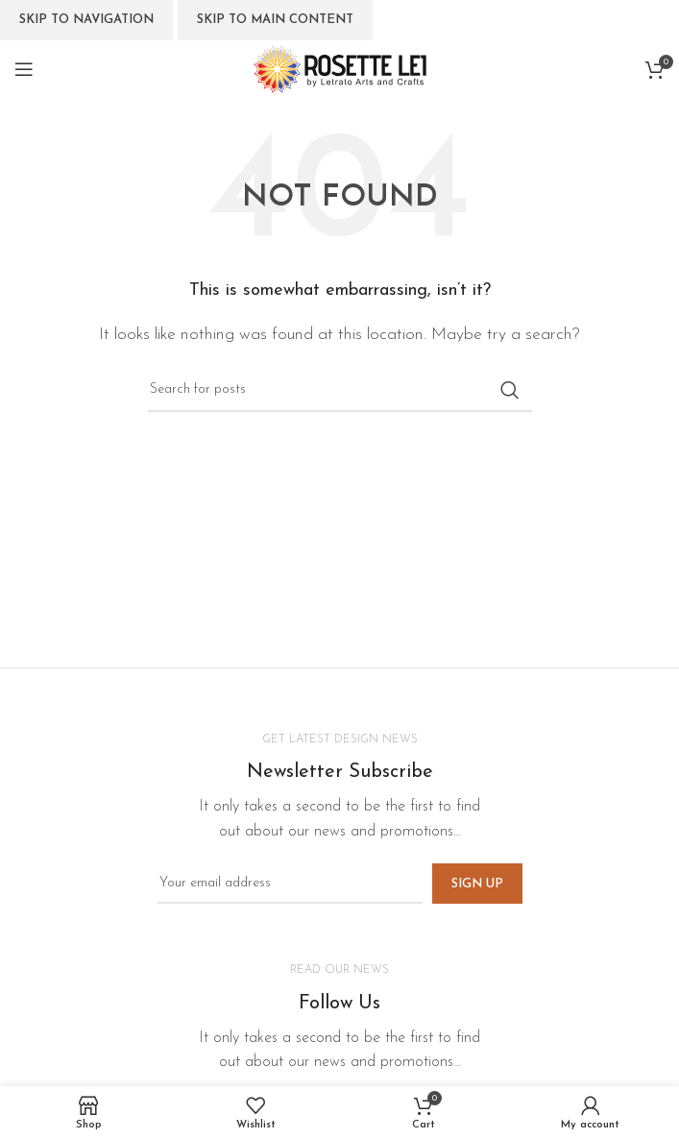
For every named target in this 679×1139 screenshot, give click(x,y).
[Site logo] (340, 68)
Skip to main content (275, 19)
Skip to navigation (86, 19)
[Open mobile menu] (24, 69)
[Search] (340, 390)
